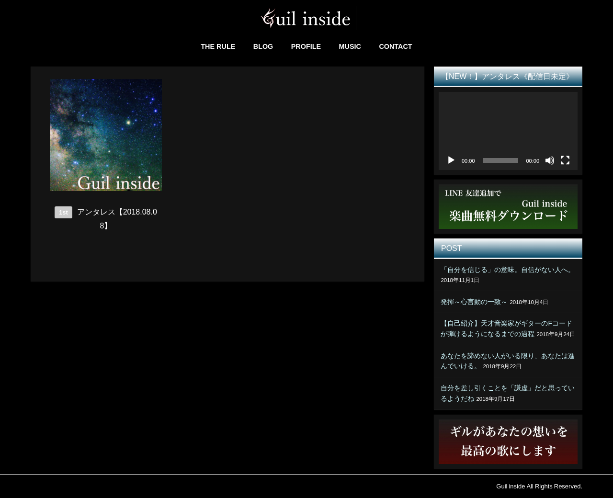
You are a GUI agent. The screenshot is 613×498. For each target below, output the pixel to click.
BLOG (263, 46)
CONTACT (395, 46)
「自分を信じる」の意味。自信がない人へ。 (508, 269)
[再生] (451, 160)
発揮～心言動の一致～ (474, 301)
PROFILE (306, 46)
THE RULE (218, 46)
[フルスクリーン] (565, 160)
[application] (508, 131)
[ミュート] (550, 160)
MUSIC (350, 46)
